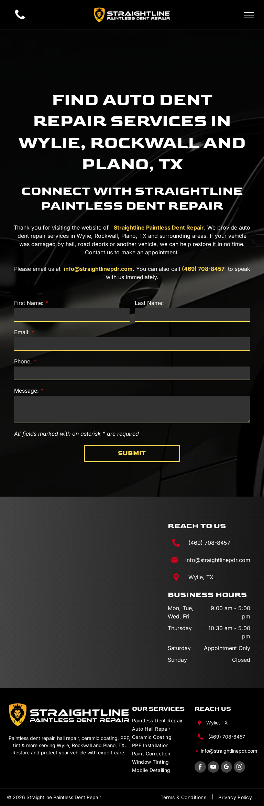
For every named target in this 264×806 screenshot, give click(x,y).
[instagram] (239, 767)
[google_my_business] (226, 767)
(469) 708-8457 (203, 268)
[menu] (249, 15)
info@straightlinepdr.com (98, 268)
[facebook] (200, 767)
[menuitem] (163, 720)
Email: (22, 332)
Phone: (23, 361)
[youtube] (213, 767)
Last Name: (149, 302)
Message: (26, 390)
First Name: (29, 302)
